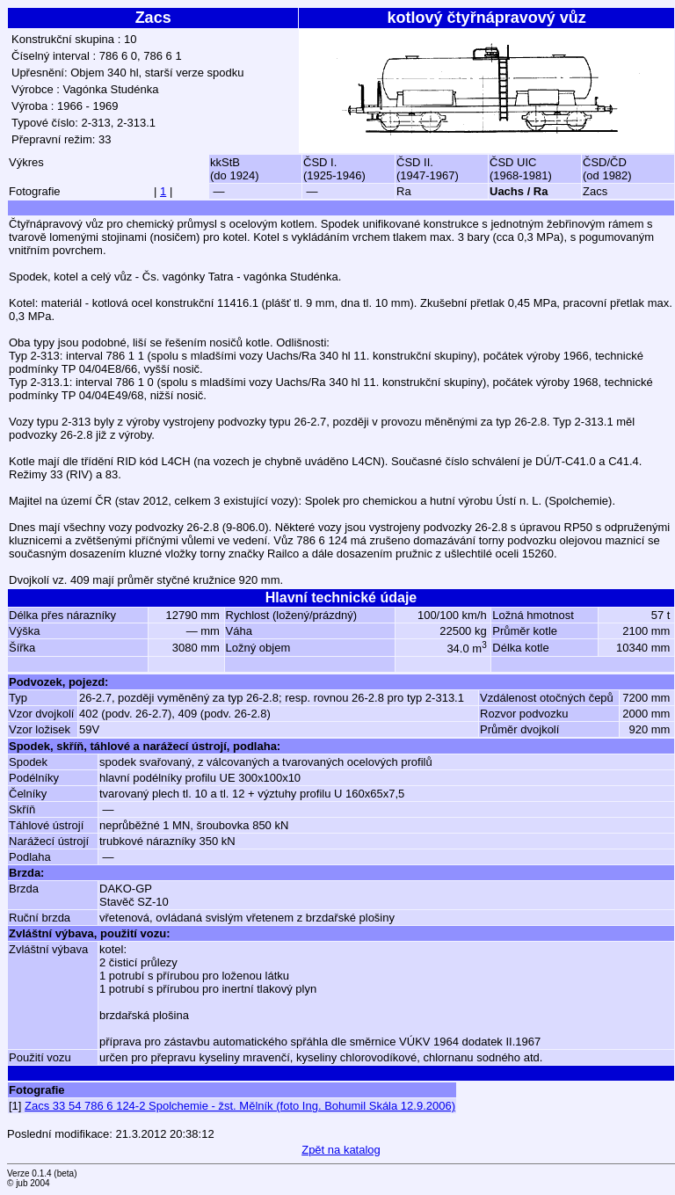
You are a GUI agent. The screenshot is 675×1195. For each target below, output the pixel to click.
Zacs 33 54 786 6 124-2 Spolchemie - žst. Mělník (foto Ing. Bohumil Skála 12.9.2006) (240, 1105)
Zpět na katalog (341, 1149)
